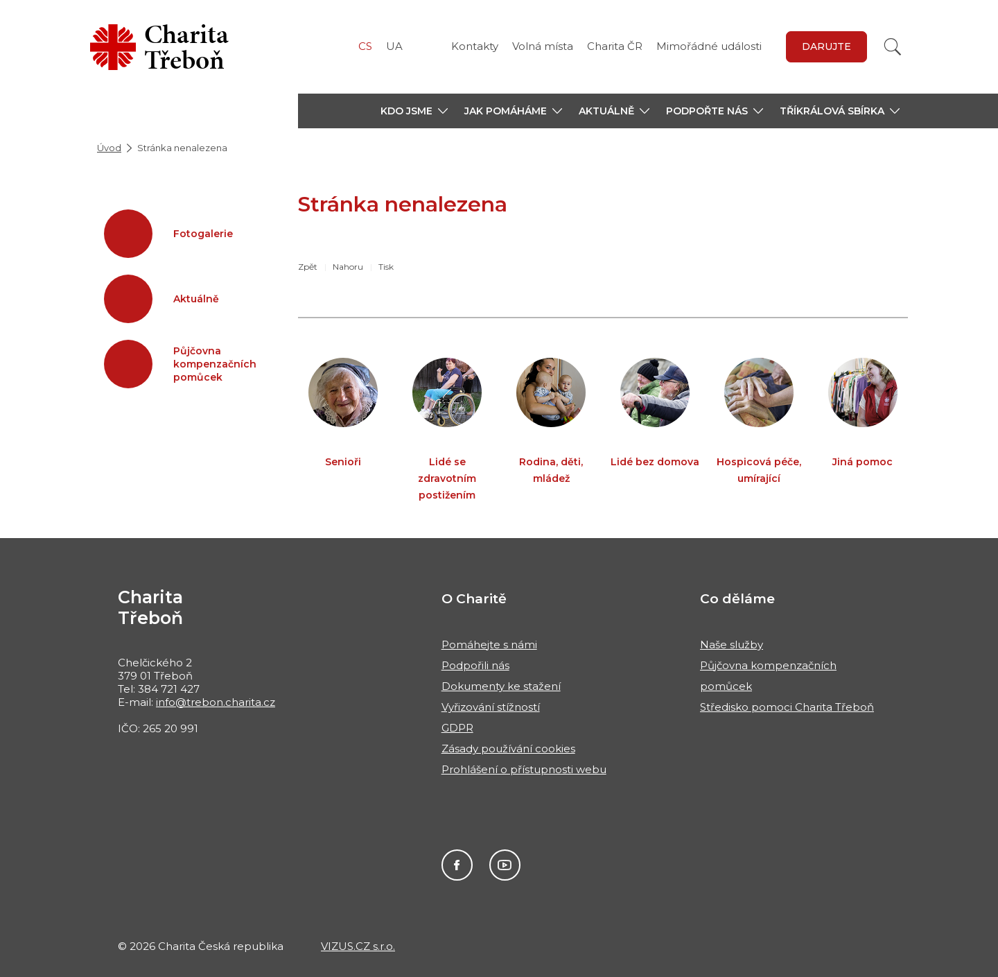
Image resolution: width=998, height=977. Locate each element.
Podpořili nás (475, 665)
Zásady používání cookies (508, 748)
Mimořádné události (709, 46)
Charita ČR (614, 46)
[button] (414, 111)
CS (365, 46)
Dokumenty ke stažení (501, 686)
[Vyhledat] (892, 46)
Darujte (826, 46)
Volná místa (542, 46)
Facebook (457, 865)
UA (394, 46)
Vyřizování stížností (490, 707)
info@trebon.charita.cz (215, 702)
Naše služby (731, 644)
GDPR (457, 727)
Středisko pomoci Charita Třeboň (787, 707)
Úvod (109, 147)
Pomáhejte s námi (489, 644)
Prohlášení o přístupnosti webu (523, 769)
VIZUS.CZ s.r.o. (358, 946)
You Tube (504, 865)
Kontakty (474, 46)
